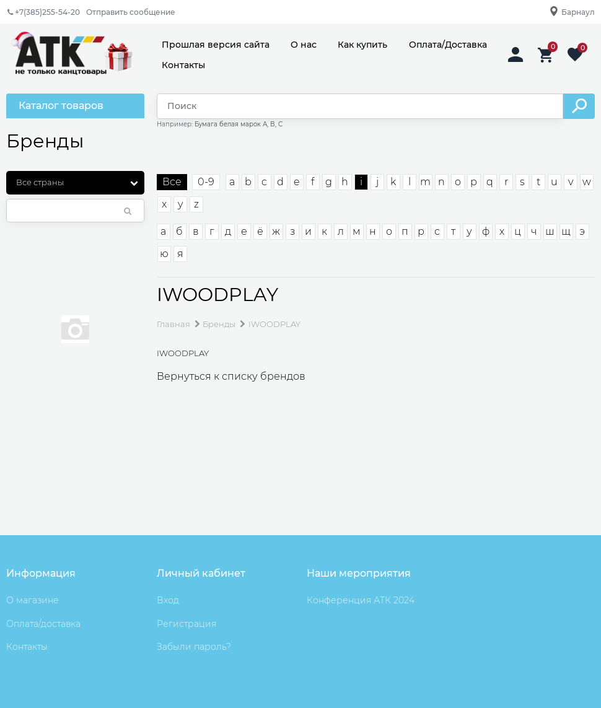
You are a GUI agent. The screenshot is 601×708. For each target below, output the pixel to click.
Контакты (183, 65)
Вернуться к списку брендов (231, 376)
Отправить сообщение (130, 12)
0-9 (206, 182)
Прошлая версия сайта (216, 44)
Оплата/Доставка (448, 44)
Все (172, 182)
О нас (304, 44)
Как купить (362, 44)
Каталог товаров (61, 105)
